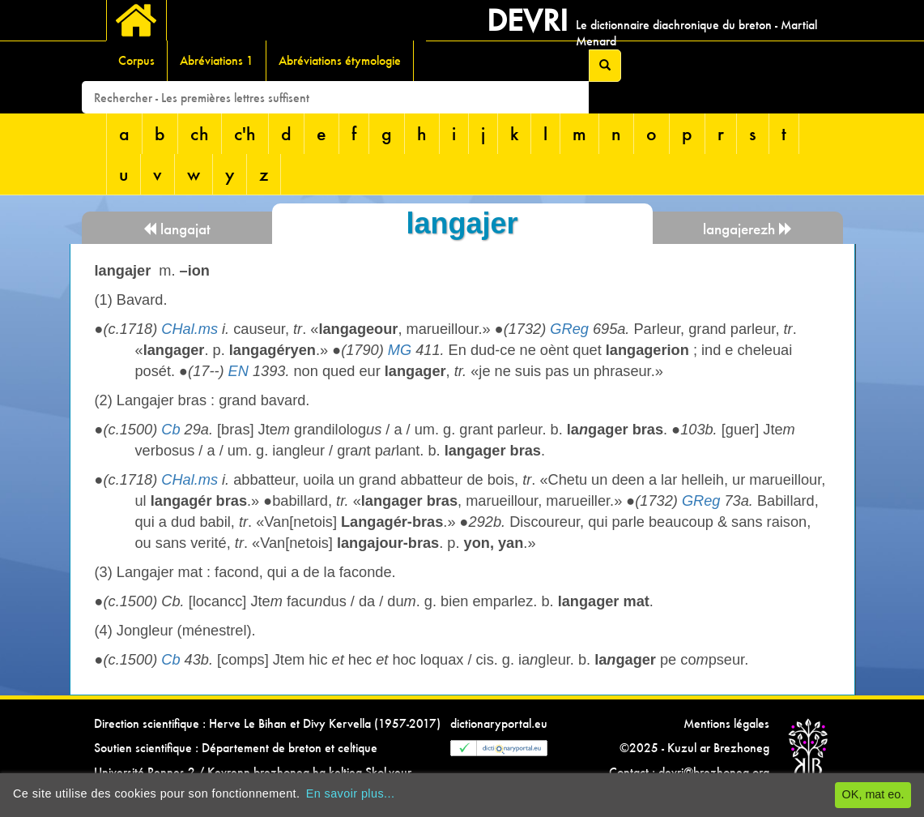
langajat (177, 228)
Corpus (136, 60)
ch (199, 133)
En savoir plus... (350, 793)
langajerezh (748, 228)
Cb (170, 429)
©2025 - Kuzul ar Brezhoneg (694, 747)
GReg (569, 329)
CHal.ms (189, 329)
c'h (245, 133)
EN (238, 371)
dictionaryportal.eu (498, 723)
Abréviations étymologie (340, 60)
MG (399, 350)
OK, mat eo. (873, 794)
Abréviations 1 (216, 60)
